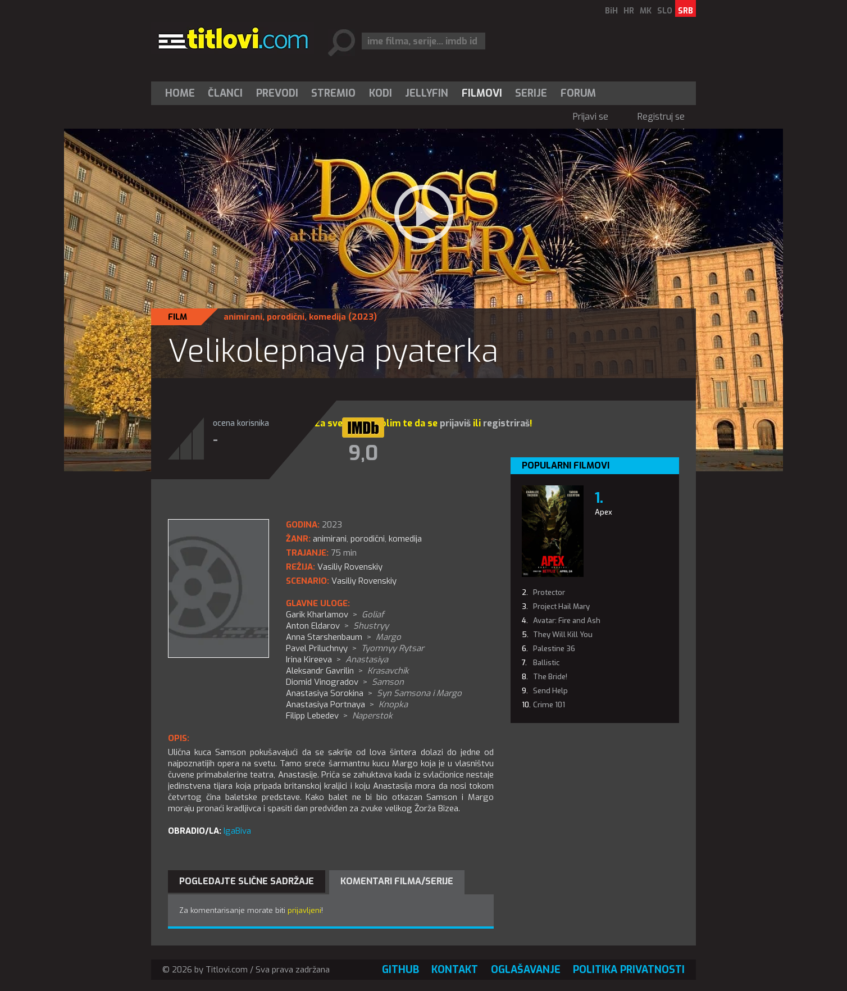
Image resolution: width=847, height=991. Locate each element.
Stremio (333, 93)
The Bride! (550, 676)
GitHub (400, 969)
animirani (243, 316)
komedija (327, 316)
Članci (225, 93)
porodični (285, 316)
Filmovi (482, 93)
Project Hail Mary (561, 606)
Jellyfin (426, 93)
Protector (549, 592)
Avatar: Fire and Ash (566, 620)
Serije (531, 93)
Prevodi (277, 93)
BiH (611, 11)
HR (628, 11)
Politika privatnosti (629, 969)
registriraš (506, 423)
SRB (685, 11)
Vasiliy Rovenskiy (364, 581)
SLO (664, 11)
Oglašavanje (526, 969)
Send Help (550, 690)
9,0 (363, 453)
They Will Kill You (563, 634)
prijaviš (455, 423)
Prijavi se (590, 116)
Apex (603, 512)
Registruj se (661, 116)
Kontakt (454, 969)
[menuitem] (182, 93)
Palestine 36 (554, 648)
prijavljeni (304, 910)
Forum (578, 93)
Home (180, 93)
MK (646, 11)
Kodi (380, 93)
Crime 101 (549, 705)
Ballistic (546, 662)
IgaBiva (237, 831)
